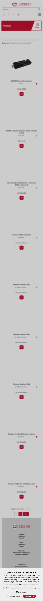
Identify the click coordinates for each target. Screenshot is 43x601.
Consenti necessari (15, 596)
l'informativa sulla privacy (32, 588)
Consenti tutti (29, 596)
